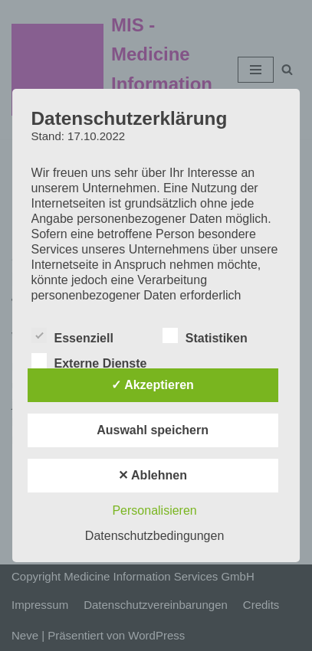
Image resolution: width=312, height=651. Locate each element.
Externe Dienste (89, 361)
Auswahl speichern (153, 430)
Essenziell (72, 335)
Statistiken (205, 335)
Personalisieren (154, 510)
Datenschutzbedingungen (154, 535)
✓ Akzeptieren (152, 384)
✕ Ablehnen (152, 475)
